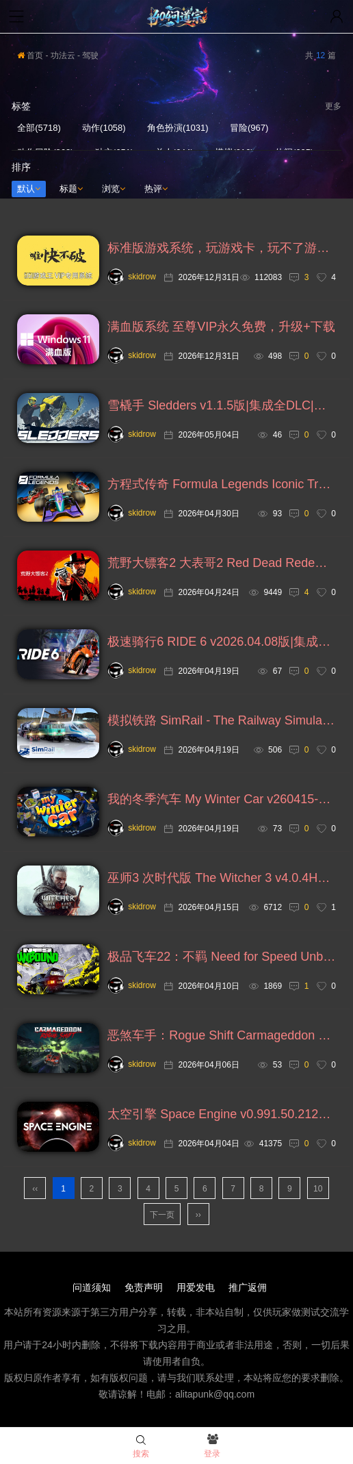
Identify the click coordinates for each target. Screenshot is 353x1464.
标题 (71, 189)
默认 (28, 189)
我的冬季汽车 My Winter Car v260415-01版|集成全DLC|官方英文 (221, 799)
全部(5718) (39, 128)
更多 (333, 106)
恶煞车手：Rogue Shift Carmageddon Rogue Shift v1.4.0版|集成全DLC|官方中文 (221, 1035)
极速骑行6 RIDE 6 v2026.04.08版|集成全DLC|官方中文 (221, 641)
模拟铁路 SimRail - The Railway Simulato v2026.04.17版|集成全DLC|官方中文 (221, 720)
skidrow (131, 276)
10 (317, 1189)
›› (198, 1215)
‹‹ (35, 1189)
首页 (30, 55)
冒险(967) (249, 128)
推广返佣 (247, 1287)
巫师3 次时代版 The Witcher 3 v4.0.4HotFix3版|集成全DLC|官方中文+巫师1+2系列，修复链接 (221, 878)
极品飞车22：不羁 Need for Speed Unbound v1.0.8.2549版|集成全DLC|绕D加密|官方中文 (221, 956)
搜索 (141, 1447)
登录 (212, 1447)
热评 (156, 189)
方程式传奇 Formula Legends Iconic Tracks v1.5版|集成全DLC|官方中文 (221, 484)
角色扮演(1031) (178, 128)
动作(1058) (104, 128)
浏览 (113, 189)
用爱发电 (195, 1287)
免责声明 (144, 1287)
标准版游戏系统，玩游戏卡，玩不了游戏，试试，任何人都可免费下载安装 (221, 248)
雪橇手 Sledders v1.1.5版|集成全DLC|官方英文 (221, 405)
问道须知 (92, 1287)
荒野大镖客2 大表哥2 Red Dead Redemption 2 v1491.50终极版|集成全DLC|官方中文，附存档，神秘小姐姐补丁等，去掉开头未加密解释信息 (221, 563)
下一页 (162, 1215)
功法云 (63, 55)
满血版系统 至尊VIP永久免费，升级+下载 (221, 326)
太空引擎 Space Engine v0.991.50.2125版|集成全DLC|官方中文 (221, 1114)
